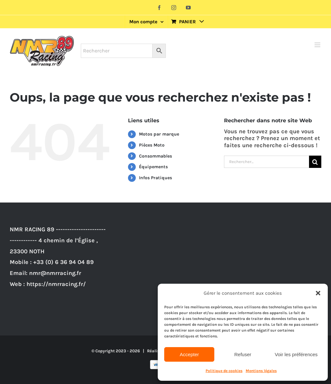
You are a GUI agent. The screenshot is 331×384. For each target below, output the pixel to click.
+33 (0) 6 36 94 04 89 (63, 262)
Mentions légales (261, 370)
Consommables (155, 156)
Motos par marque (159, 134)
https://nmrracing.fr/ (56, 284)
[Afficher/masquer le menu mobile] (318, 44)
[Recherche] (315, 162)
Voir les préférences (296, 354)
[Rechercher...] (266, 162)
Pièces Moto (152, 145)
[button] (318, 293)
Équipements (153, 167)
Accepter (189, 354)
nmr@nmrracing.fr (55, 273)
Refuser (242, 354)
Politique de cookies (224, 370)
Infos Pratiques (155, 178)
